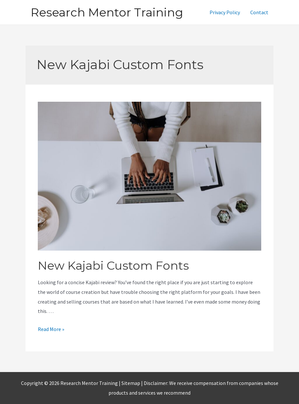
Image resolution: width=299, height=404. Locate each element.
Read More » (51, 329)
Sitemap (131, 383)
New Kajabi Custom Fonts (113, 265)
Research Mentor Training (107, 12)
